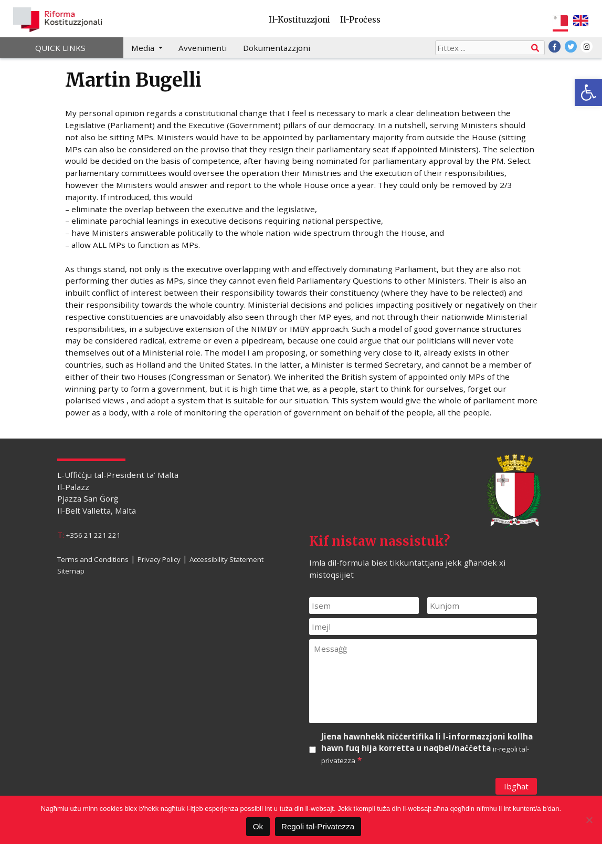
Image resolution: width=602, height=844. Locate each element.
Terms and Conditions (93, 559)
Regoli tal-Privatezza (317, 826)
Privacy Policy (159, 559)
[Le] (589, 820)
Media (143, 48)
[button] (588, 92)
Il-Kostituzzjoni (299, 20)
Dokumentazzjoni (276, 48)
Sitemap (71, 571)
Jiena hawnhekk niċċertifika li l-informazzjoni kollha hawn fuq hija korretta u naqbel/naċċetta (427, 748)
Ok (258, 826)
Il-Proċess (360, 20)
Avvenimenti (202, 48)
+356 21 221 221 (93, 535)
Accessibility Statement (226, 559)
